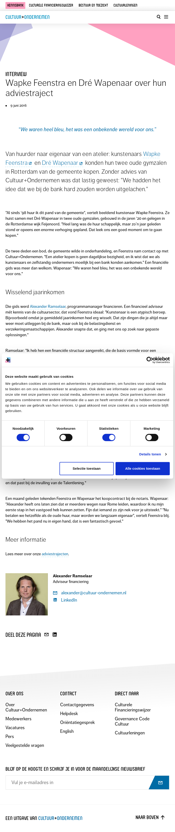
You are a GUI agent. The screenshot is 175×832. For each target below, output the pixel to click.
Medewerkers (18, 718)
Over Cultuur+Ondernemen (26, 707)
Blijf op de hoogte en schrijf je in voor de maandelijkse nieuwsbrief (75, 769)
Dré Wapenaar (63, 162)
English (67, 731)
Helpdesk (69, 713)
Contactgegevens (77, 704)
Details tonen (150, 454)
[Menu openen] (166, 16)
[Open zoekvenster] (158, 16)
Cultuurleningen (125, 5)
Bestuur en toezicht (93, 5)
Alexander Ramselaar (48, 306)
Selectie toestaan (87, 468)
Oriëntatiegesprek (77, 722)
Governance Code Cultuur (132, 721)
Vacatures (15, 727)
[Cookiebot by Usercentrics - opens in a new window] (150, 360)
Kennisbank (15, 5)
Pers (9, 736)
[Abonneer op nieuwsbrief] (156, 783)
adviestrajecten (55, 554)
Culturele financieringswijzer (51, 5)
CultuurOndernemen (27, 17)
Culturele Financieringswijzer (133, 707)
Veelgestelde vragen (24, 745)
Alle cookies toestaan (142, 468)
